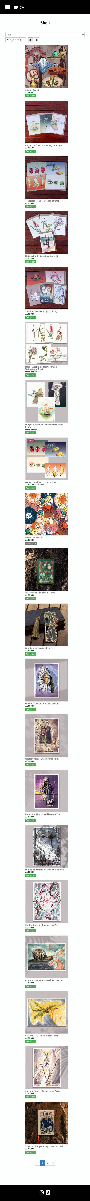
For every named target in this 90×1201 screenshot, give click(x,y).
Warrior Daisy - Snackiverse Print (41, 759)
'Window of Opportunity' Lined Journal (44, 1146)
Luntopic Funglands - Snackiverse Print (44, 869)
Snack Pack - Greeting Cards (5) (41, 311)
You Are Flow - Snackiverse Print (41, 1036)
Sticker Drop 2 (32, 90)
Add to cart (30, 96)
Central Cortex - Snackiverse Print (42, 925)
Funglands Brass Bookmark (39, 648)
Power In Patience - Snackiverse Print (44, 980)
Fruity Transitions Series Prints (40, 482)
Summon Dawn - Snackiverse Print (42, 1091)
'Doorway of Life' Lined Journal (40, 593)
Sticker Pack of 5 (33, 537)
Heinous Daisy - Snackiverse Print (42, 703)
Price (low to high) (15, 40)
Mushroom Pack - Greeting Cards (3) (43, 145)
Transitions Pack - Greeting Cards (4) (43, 201)
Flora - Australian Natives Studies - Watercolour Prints (42, 368)
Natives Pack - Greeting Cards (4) (41, 256)
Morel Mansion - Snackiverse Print (42, 814)
